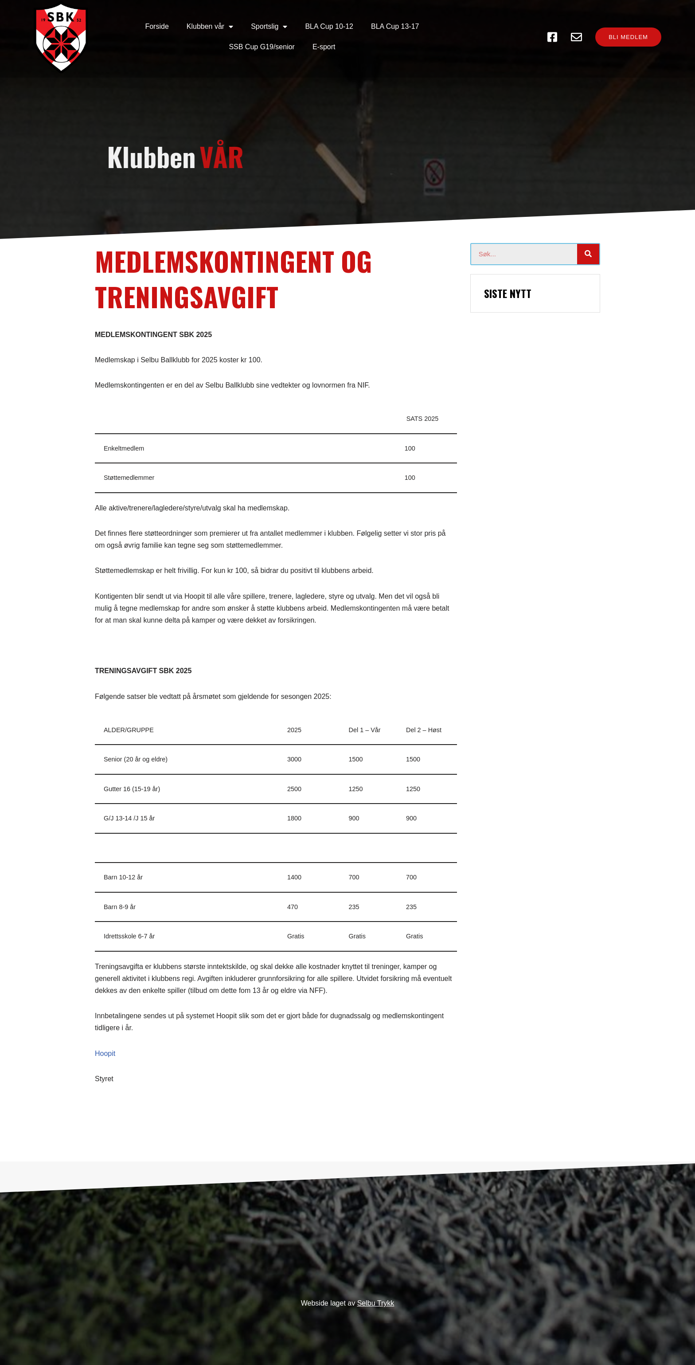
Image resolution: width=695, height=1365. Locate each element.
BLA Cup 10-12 (270, 27)
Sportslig (209, 27)
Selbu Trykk (375, 1301)
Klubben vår (150, 27)
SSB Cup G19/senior (411, 27)
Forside (97, 27)
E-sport (472, 27)
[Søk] (588, 248)
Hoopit (105, 1047)
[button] (623, 27)
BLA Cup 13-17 (336, 27)
